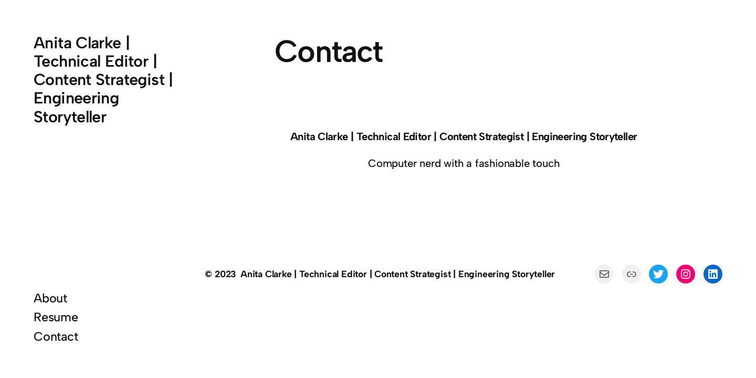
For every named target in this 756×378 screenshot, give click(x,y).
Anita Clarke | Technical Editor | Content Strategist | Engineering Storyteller (103, 80)
